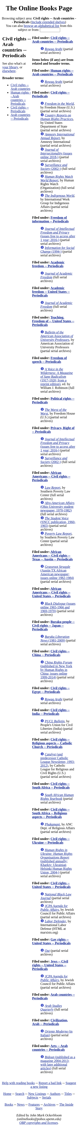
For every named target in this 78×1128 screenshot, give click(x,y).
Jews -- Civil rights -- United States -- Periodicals (50, 965)
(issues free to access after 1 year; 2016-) (57, 234)
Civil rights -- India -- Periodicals (50, 711)
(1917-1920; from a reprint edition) (56, 376)
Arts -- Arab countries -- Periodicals (50, 1047)
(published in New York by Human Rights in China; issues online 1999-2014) (56, 670)
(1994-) (57, 249)
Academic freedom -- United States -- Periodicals (51, 291)
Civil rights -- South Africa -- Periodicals (51, 785)
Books (9, 1104)
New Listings (37, 1093)
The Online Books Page (39, 8)
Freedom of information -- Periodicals (50, 219)
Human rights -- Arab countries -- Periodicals (21, 98)
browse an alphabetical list (41, 26)
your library (10, 67)
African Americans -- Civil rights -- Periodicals (51, 476)
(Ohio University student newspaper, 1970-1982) (57, 506)
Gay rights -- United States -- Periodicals (51, 941)
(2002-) (53, 166)
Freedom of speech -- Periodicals (49, 359)
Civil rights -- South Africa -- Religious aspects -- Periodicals (50, 813)
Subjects (32, 1097)
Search (19, 1093)
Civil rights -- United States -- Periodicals (51, 885)
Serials (46, 1097)
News (21, 1104)
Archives (49, 1104)
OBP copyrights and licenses (38, 1122)
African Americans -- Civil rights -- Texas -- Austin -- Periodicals (52, 555)
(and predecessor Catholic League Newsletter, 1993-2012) (57, 760)
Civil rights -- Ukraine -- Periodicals (50, 840)
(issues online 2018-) (56, 153)
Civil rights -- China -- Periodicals (50, 653)
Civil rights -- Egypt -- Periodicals (50, 690)
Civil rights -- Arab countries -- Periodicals (52, 39)
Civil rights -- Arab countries (20, 86)
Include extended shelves (48, 22)
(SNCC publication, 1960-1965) (57, 521)
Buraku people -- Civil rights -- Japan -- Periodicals (53, 625)
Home (7, 1093)
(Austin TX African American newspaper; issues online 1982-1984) (57, 572)
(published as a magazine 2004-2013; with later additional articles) (57, 1062)
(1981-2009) (54, 638)
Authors (55, 1093)
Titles (68, 1093)
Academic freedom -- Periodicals (48, 264)
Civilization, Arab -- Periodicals (50, 1022)
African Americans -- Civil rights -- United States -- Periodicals (51, 592)
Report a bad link (50, 1083)
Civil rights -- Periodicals (20, 109)
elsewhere (9, 71)
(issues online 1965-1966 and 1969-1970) (58, 607)
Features (34, 1104)
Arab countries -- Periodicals (20, 116)
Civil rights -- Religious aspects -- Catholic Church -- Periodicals (52, 743)
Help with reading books (18, 1083)
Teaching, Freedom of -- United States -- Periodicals (53, 321)
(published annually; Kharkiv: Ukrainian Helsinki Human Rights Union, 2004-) (56, 861)
